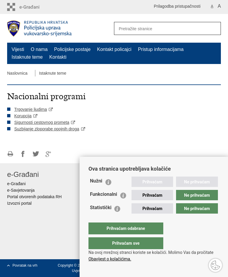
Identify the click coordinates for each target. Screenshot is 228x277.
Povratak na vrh (24, 265)
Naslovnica (17, 73)
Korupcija (22, 115)
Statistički (100, 219)
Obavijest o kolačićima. (109, 259)
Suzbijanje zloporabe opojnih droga (46, 129)
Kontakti (57, 57)
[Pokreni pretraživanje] (214, 28)
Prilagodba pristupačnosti (177, 6)
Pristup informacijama (161, 49)
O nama (39, 49)
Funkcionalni (103, 206)
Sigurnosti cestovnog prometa (41, 122)
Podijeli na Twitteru (36, 154)
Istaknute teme (27, 57)
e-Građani (16, 183)
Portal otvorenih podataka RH (34, 196)
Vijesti (18, 49)
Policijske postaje (72, 49)
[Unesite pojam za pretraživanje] (159, 28)
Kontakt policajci (114, 49)
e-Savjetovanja (21, 190)
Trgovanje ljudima (30, 109)
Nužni (96, 193)
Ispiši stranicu (10, 154)
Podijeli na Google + (48, 154)
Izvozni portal (19, 203)
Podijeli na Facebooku (23, 154)
